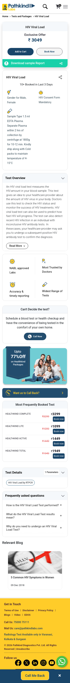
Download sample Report (24, 63)
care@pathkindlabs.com (28, 628)
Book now (59, 419)
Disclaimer (28, 610)
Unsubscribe (23, 649)
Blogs (7, 614)
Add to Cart (20, 51)
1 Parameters (51, 472)
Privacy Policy (45, 610)
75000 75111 (21, 622)
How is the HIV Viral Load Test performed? (32, 505)
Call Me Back (35, 676)
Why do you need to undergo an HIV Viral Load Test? (31, 528)
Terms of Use (11, 610)
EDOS (27, 614)
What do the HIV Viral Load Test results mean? (30, 516)
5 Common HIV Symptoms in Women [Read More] (32, 577)
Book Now (49, 51)
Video (17, 614)
